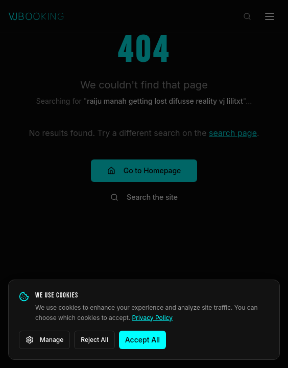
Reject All (94, 339)
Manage (44, 340)
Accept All (142, 339)
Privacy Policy (152, 317)
